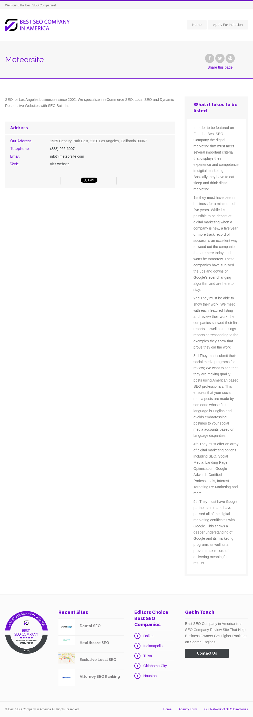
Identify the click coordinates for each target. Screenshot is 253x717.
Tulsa (147, 656)
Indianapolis (153, 646)
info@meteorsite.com (67, 156)
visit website (59, 164)
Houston (150, 676)
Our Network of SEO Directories (226, 709)
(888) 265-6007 (62, 149)
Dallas (148, 636)
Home (196, 25)
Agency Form (188, 709)
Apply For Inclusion (228, 25)
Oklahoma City (155, 666)
